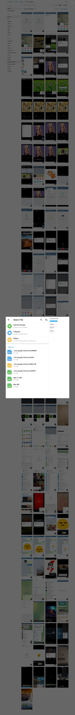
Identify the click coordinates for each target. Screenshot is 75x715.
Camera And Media (53, 321)
